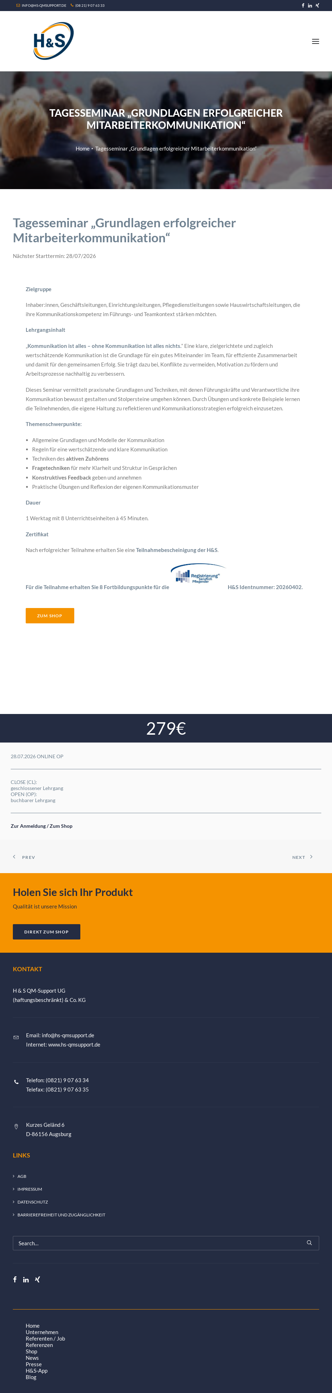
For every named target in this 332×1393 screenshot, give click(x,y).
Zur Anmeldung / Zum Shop (41, 826)
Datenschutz (32, 1202)
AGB (21, 1176)
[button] (303, 5)
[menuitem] (303, 5)
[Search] (166, 1243)
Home (83, 148)
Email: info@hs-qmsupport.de (60, 1035)
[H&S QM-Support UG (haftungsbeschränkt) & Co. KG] (52, 41)
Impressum (29, 1189)
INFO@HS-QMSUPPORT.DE (41, 5)
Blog (31, 1377)
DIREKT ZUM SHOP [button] (46, 931)
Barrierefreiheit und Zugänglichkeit (61, 1214)
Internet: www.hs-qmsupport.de (63, 1044)
